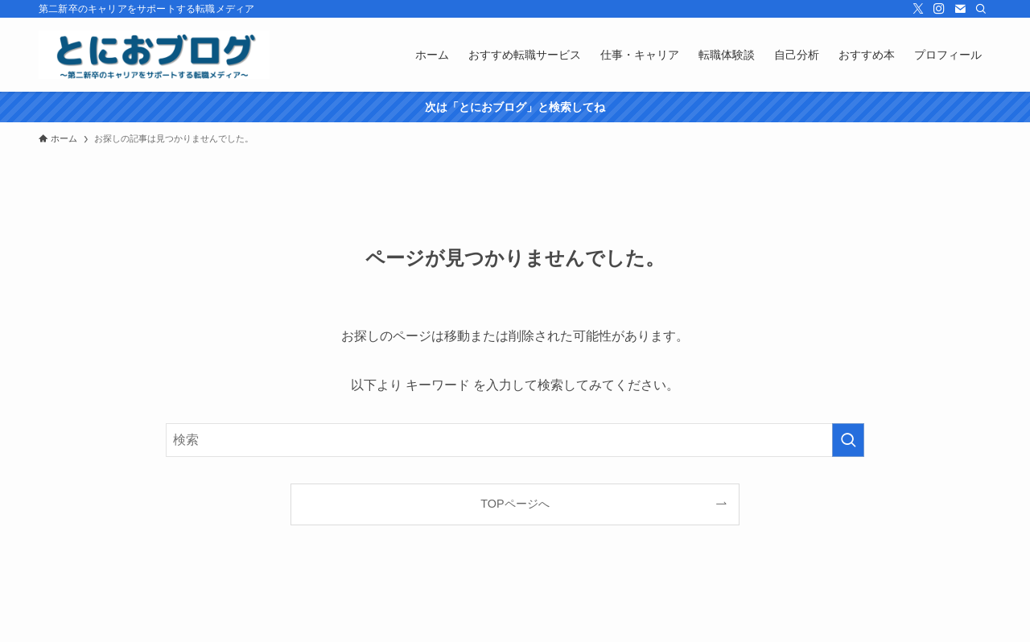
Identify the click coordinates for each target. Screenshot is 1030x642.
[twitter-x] (918, 9)
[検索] (980, 9)
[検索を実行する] (848, 440)
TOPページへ (514, 503)
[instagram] (939, 9)
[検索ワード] (515, 440)
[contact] (960, 9)
